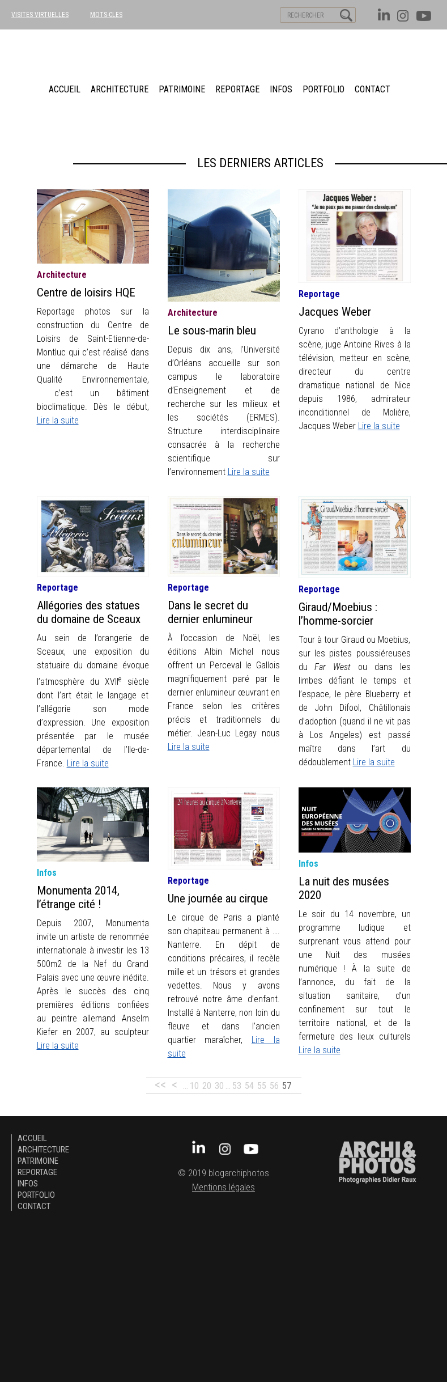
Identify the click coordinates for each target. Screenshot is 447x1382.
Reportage (237, 89)
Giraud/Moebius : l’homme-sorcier (338, 614)
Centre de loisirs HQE (86, 292)
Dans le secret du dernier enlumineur (210, 612)
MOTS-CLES (106, 15)
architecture (119, 89)
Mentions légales (223, 1187)
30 (219, 1086)
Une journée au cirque (218, 898)
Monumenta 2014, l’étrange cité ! (78, 897)
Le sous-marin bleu (212, 330)
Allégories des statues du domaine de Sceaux (89, 612)
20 (206, 1086)
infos (47, 872)
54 (249, 1086)
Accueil (64, 89)
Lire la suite (58, 420)
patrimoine (182, 89)
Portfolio (323, 89)
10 (194, 1086)
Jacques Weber (335, 312)
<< (160, 1085)
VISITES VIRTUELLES (40, 15)
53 (236, 1086)
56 (274, 1086)
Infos (281, 89)
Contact (372, 89)
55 (261, 1086)
